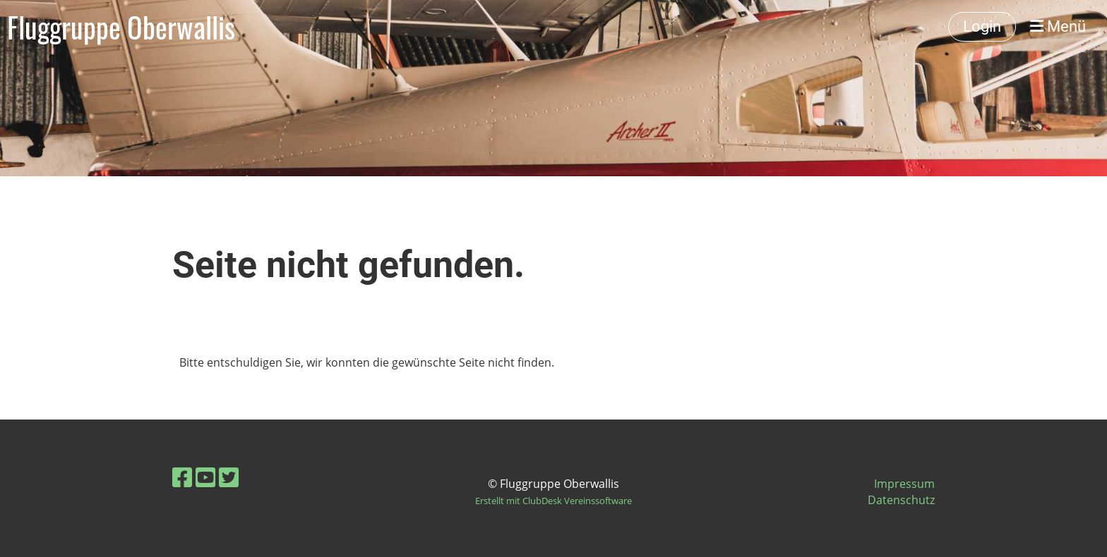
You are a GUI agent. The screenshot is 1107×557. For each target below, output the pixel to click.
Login (982, 26)
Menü (1058, 26)
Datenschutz (901, 500)
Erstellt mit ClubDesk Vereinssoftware (553, 500)
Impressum (904, 483)
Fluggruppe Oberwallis (121, 27)
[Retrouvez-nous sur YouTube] (205, 477)
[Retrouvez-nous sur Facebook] (182, 477)
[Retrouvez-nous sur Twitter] (229, 477)
